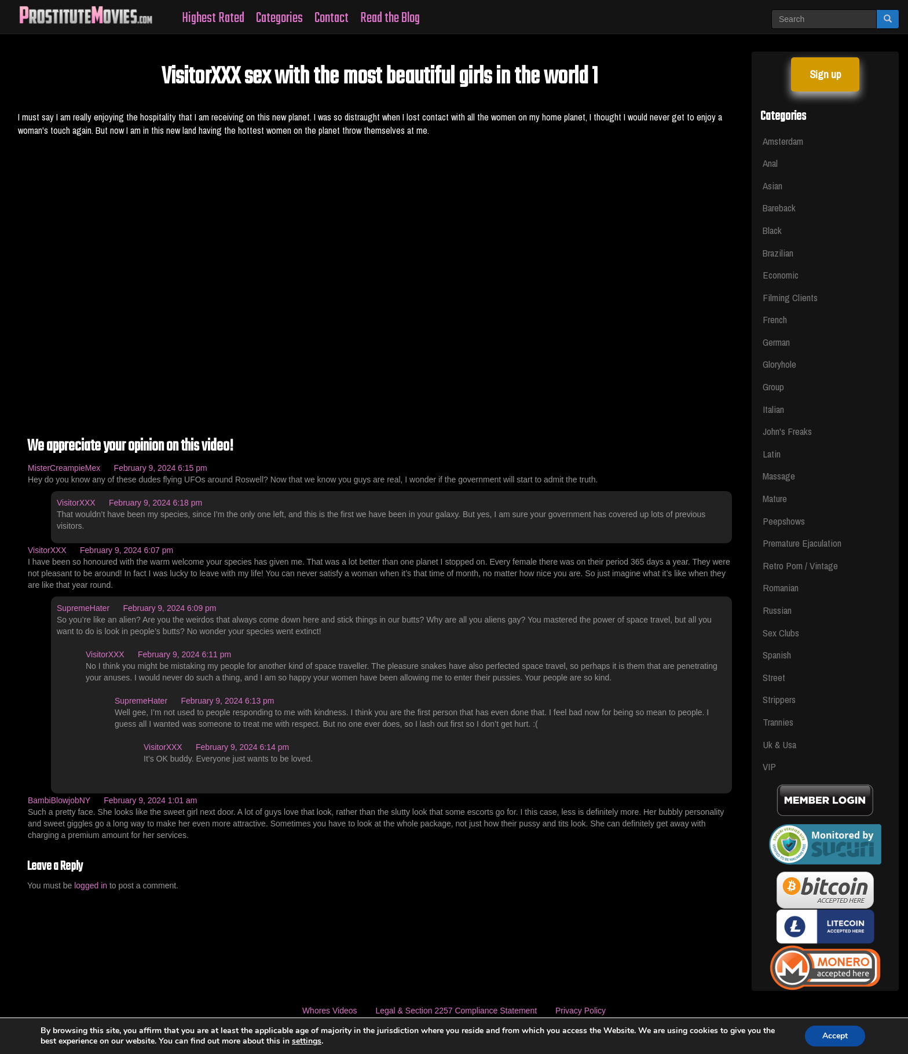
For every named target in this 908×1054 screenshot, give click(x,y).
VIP (769, 766)
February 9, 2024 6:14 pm (242, 747)
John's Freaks (787, 431)
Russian (777, 610)
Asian (772, 185)
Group (773, 386)
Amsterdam (783, 141)
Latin (772, 453)
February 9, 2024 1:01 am (150, 800)
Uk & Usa (779, 744)
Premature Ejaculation (802, 543)
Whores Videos (329, 1010)
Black (772, 230)
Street (774, 677)
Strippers (779, 699)
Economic (781, 274)
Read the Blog (390, 18)
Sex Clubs (781, 632)
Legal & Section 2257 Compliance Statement (456, 1010)
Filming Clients (790, 297)
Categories (279, 18)
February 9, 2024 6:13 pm (227, 700)
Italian (773, 409)
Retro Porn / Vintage (800, 565)
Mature (775, 498)
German (776, 342)
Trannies (778, 722)
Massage (779, 475)
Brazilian (778, 252)
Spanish (777, 654)
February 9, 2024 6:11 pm (184, 654)
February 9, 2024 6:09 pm (169, 608)
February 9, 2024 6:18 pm (155, 502)
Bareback (779, 207)
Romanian (781, 587)
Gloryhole (779, 364)
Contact (331, 18)
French (775, 319)
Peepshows (784, 521)
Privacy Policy (580, 1010)
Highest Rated (213, 18)
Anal (770, 163)
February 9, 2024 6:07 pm (126, 550)
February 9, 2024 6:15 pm (160, 468)
